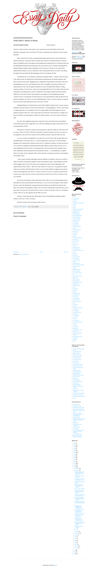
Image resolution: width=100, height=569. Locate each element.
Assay (74, 207)
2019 (74, 455)
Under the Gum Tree (77, 330)
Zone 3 (74, 341)
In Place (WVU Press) (77, 364)
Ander (80, 56)
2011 (74, 551)
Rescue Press (76, 383)
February (76, 546)
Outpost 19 (75, 378)
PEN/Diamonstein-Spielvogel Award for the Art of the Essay (79, 420)
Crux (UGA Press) (77, 358)
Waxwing (75, 334)
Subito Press (75, 388)
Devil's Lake (75, 231)
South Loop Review (77, 301)
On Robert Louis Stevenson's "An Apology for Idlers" (78, 519)
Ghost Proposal (76, 248)
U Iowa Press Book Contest (79, 393)
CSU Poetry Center (77, 359)
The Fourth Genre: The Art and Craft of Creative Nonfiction (78, 431)
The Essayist (75, 428)
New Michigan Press (77, 371)
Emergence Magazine (77, 237)
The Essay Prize (76, 427)
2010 (74, 553)
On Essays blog (76, 417)
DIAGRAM (75, 233)
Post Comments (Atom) (24, 254)
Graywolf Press (76, 362)
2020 (74, 454)
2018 (74, 457)
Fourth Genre (76, 244)
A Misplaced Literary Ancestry (78, 527)
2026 (74, 443)
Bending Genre (76, 404)
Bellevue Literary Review (78, 209)
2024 (74, 446)
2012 (74, 550)
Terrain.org (75, 304)
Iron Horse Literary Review (78, 264)
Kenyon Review (76, 266)
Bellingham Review (77, 210)
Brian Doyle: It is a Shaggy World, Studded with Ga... (78, 507)
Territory (74, 306)
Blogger (55, 565)
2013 (74, 466)
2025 (74, 445)
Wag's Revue (76, 331)
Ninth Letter (75, 277)
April (75, 542)
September (76, 533)
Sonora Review (76, 299)
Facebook (81, 57)
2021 (74, 452)
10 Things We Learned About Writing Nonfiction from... (79, 511)
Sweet (74, 303)
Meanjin (74, 268)
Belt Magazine (76, 212)
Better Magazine (76, 213)
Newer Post (16, 252)
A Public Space (76, 198)
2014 (74, 465)
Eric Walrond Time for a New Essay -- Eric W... (79, 479)
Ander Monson (75, 52)
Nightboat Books (76, 373)
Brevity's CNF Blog (77, 406)
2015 (74, 463)
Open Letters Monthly (77, 282)
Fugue (74, 245)
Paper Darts (75, 288)
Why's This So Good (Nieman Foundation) (77, 436)
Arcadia (74, 204)
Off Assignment (76, 280)
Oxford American (76, 285)
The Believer (75, 309)
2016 (74, 461)
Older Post (66, 252)
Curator (74, 228)
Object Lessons (76, 279)
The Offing (75, 314)
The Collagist (76, 310)
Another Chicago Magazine (78, 202)
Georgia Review (76, 247)
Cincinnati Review (76, 218)
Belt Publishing (76, 353)
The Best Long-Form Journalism (77, 425)
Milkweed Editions (77, 269)
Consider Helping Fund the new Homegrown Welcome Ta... (79, 473)
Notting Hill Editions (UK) (78, 375)
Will (77, 56)
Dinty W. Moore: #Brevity (79, 488)
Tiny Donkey (75, 326)
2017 (74, 459)
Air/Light (74, 201)
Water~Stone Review (77, 333)
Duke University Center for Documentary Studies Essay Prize (79, 410)
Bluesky (76, 57)
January (76, 547)
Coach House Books (77, 354)
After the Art (75, 199)
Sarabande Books (76, 384)
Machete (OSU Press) (77, 366)
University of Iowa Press (78, 394)
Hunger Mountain (76, 260)
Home (41, 252)
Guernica (75, 253)
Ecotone (74, 236)
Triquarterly (75, 328)
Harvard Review (76, 256)
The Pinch (75, 317)
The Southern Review (77, 322)
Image (74, 261)
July (75, 536)
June (75, 538)
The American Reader (77, 307)
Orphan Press (76, 283)
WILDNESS (75, 338)
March (75, 544)
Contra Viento (76, 223)
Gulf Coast (75, 255)
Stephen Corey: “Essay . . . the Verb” (79, 476)
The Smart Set (76, 320)
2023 (74, 448)
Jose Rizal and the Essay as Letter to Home (79, 495)
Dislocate (75, 234)
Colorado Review (76, 220)
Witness (74, 339)
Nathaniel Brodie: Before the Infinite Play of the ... (79, 503)
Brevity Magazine (76, 217)
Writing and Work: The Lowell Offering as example (79, 486)
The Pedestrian (76, 315)
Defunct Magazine (77, 229)
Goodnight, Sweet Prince (78, 250)
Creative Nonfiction (77, 226)
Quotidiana (75, 422)
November (76, 470)
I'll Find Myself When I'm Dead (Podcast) (78, 415)
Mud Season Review (77, 272)
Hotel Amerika (76, 258)
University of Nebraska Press (79, 396)
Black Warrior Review (77, 215)
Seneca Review (76, 298)
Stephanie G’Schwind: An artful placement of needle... (79, 523)
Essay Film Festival (77, 413)
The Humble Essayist (77, 434)
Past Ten (75, 290)
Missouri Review (76, 271)
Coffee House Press (77, 356)
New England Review (77, 276)
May (75, 540)
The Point (75, 318)
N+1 (74, 274)
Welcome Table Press (77, 336)
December (76, 468)
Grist (74, 252)
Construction (75, 221)
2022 (74, 450)
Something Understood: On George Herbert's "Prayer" (79, 499)
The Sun (75, 323)
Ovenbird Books (76, 379)
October (76, 531)
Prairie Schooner (76, 293)
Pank (74, 287)
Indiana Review (76, 263)
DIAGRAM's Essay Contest (78, 407)
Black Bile (76, 529)
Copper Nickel (76, 225)
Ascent (74, 206)
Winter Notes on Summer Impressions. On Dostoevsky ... (79, 515)
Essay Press (75, 239)
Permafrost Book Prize (77, 381)
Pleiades (75, 291)
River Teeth (75, 296)
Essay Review (76, 241)
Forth (74, 242)
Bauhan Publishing (77, 351)
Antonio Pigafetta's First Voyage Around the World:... (79, 492)
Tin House (75, 325)
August (76, 535)
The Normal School (77, 312)
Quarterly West (76, 295)
